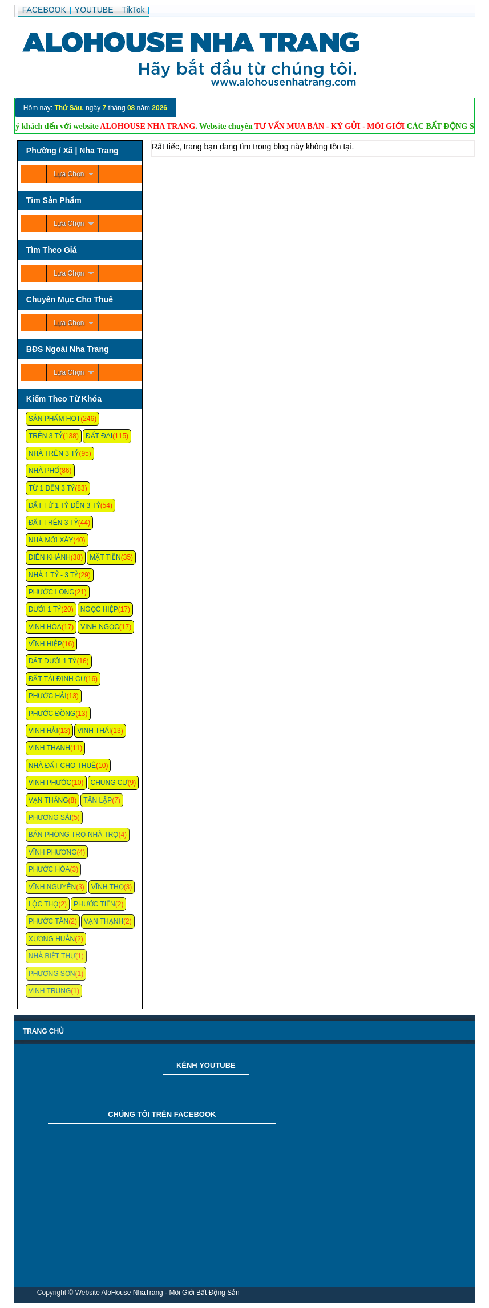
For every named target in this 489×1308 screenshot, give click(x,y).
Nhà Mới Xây (51, 540)
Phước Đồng (52, 714)
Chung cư (109, 783)
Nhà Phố (44, 471)
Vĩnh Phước (50, 783)
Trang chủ (43, 1031)
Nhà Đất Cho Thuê (62, 766)
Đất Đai (99, 436)
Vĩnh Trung (50, 991)
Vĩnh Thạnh (49, 748)
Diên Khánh (50, 557)
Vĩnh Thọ (107, 887)
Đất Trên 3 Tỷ (53, 523)
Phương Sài (50, 817)
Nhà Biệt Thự (52, 956)
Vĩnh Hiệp (45, 644)
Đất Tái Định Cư (57, 679)
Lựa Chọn (69, 174)
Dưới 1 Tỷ (45, 609)
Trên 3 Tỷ (46, 436)
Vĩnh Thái (94, 731)
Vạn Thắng (48, 800)
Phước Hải (48, 696)
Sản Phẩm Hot (54, 419)
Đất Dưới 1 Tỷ (53, 661)
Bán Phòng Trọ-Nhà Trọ (74, 835)
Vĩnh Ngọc (99, 627)
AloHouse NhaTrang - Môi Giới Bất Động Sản (170, 1293)
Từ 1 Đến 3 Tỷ (52, 488)
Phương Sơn (52, 974)
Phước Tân (48, 921)
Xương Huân (52, 939)
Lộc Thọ (43, 904)
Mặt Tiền (105, 557)
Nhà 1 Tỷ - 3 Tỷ (54, 575)
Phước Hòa (49, 869)
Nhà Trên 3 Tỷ (54, 453)
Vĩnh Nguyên (52, 887)
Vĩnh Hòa (45, 627)
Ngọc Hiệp (99, 609)
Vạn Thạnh (103, 921)
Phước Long (52, 592)
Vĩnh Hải (43, 731)
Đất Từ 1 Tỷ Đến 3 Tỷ (64, 505)
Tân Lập (97, 800)
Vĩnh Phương (53, 852)
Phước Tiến (94, 904)
